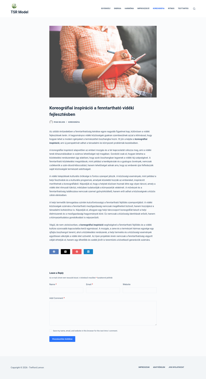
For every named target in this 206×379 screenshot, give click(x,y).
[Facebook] (54, 251)
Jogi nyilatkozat (176, 367)
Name (53, 284)
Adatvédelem (159, 367)
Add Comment (57, 298)
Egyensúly (105, 8)
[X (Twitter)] (65, 251)
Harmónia (129, 8)
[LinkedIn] (88, 251)
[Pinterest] (77, 251)
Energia (117, 8)
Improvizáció (143, 8)
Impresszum (143, 367)
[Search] (194, 9)
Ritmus (171, 8)
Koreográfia (159, 8)
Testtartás (183, 8)
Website (126, 284)
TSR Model (19, 12)
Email (89, 284)
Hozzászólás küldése (62, 339)
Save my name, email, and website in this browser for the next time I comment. (85, 331)
